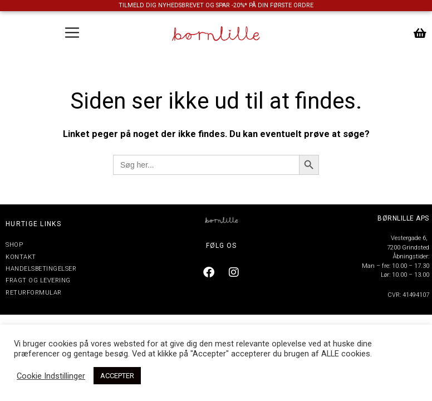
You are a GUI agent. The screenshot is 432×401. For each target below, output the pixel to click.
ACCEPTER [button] (117, 375)
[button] (72, 33)
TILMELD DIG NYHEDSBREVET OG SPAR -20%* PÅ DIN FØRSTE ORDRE (216, 5)
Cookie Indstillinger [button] (51, 376)
